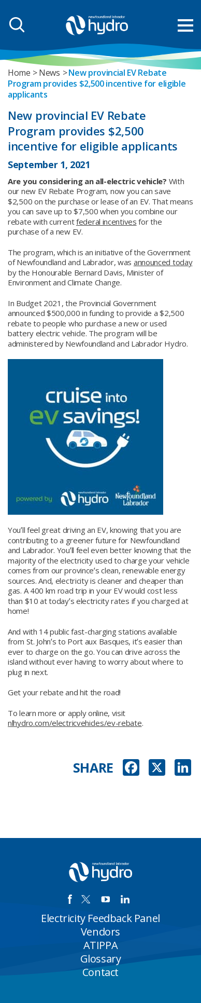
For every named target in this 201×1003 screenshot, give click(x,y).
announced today (163, 262)
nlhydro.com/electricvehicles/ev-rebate (75, 723)
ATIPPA (100, 945)
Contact (100, 972)
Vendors (100, 932)
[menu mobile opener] (185, 25)
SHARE (93, 767)
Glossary (100, 959)
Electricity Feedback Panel (100, 918)
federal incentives (106, 221)
